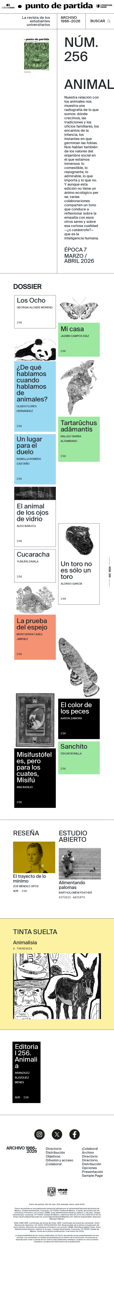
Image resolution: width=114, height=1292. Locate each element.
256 (19, 322)
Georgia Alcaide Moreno (35, 307)
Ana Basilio (25, 787)
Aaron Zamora (71, 718)
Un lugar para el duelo (29, 446)
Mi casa (72, 329)
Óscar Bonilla (71, 753)
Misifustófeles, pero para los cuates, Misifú (34, 768)
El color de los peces (76, 708)
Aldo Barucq (26, 526)
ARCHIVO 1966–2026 (70, 19)
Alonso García (71, 584)
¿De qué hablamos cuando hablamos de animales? (32, 384)
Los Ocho (31, 301)
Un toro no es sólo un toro (76, 570)
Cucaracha (33, 555)
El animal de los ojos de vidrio (33, 513)
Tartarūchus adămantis (79, 426)
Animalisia (25, 971)
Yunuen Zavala (27, 561)
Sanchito (74, 747)
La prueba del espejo (32, 624)
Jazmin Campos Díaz (75, 336)
